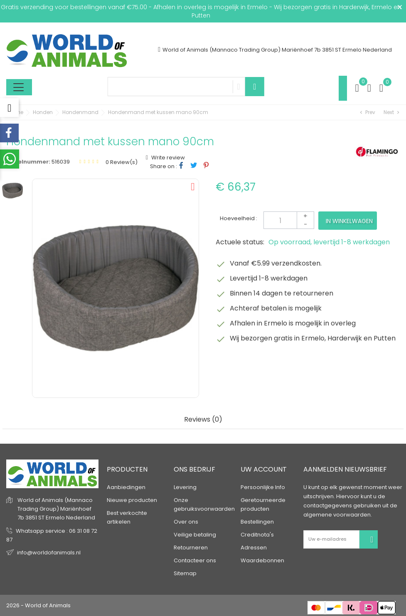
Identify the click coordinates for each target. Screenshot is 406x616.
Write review (167, 157)
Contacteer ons (195, 560)
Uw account (264, 469)
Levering (185, 487)
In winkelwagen (349, 221)
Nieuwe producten (132, 500)
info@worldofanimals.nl (49, 552)
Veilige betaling (195, 535)
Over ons (186, 522)
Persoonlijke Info (263, 487)
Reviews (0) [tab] (203, 419)
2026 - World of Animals (38, 605)
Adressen (254, 547)
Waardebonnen (262, 560)
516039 (61, 162)
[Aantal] (289, 220)
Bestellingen (257, 522)
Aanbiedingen (126, 487)
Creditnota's (257, 535)
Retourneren (191, 547)
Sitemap (185, 573)
